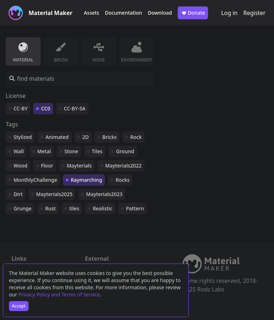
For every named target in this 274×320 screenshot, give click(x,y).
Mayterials (79, 165)
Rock (136, 137)
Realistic (102, 208)
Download (160, 12)
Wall (19, 151)
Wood (20, 165)
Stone (71, 151)
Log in (229, 13)
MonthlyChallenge (35, 179)
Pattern (135, 208)
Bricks (109, 137)
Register (254, 13)
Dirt (18, 194)
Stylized (23, 137)
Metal (44, 151)
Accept (19, 306)
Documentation (123, 12)
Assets (91, 12)
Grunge (22, 208)
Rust (50, 208)
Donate (193, 13)
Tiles (97, 151)
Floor (47, 165)
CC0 (45, 108)
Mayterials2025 (54, 194)
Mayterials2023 (104, 194)
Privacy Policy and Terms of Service (59, 294)
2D (85, 137)
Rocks (123, 179)
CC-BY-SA (75, 108)
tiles (74, 208)
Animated (56, 137)
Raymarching (86, 179)
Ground (125, 151)
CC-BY (20, 108)
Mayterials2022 (123, 165)
